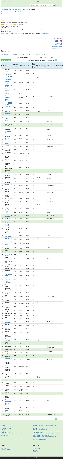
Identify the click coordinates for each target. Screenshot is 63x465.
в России (53, 438)
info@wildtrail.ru (16, 26)
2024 (46, 431)
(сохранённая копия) (57, 44)
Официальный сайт (57, 38)
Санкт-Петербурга (53, 426)
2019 (48, 431)
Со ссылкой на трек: (22, 57)
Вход (59, 5)
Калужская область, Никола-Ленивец (9, 13)
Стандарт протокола (37, 440)
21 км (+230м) (22, 54)
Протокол (59, 43)
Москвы (46, 426)
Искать (53, 5)
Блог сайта (3, 429)
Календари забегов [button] (19, 1)
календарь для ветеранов (50, 425)
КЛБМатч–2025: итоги (6, 449)
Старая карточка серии (57, 46)
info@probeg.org (36, 448)
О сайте (3, 425)
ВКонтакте (14, 433)
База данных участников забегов (40, 429)
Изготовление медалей (53, 1)
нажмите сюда (45, 33)
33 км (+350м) (14, 54)
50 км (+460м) (5, 54)
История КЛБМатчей (5, 451)
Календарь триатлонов (38, 428)
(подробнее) (20, 20)
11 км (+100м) (31, 54)
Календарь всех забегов (38, 425)
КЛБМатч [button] (39, 1)
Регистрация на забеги (6, 428)
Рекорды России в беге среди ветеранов (42, 435)
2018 (51, 431)
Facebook (20, 433)
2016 (57, 431)
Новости (11, 1)
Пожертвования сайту (6, 431)
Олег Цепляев (8, 198)
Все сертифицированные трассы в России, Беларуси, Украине (47, 433)
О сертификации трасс (38, 432)
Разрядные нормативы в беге (39, 439)
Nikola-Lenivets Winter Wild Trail (13, 9)
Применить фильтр (6, 60)
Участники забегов (30, 1)
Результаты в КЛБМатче (56, 48)
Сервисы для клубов (5, 426)
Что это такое (4, 448)
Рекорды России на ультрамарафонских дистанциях (44, 436)
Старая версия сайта (6, 432)
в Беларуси (59, 438)
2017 (54, 431)
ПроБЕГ (4, 2)
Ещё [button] (44, 1)
